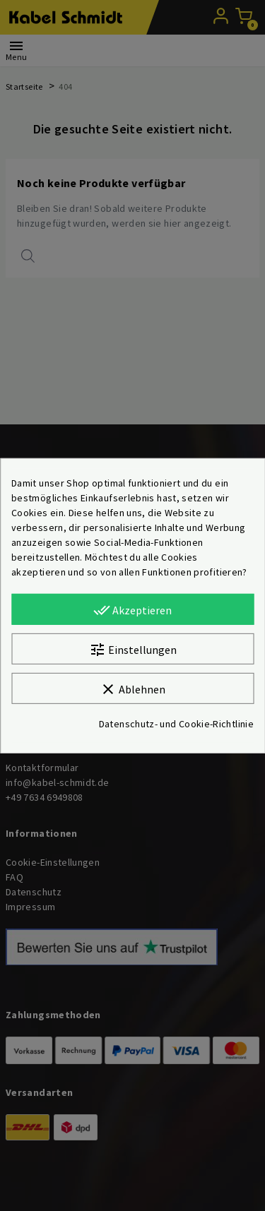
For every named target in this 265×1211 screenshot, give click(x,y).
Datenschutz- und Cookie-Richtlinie (176, 723)
